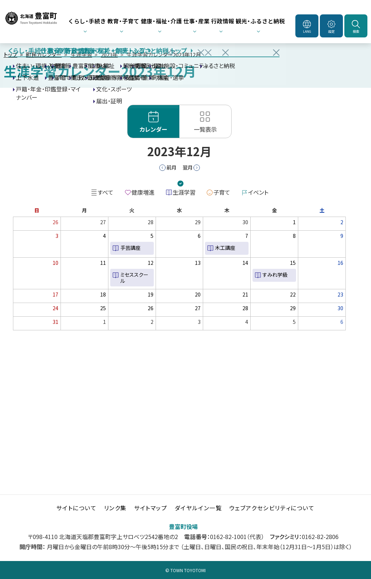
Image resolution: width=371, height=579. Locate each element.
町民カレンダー (44, 54)
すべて (105, 192)
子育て (221, 192)
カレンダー (153, 129)
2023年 (109, 54)
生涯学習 (81, 54)
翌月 (188, 167)
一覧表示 (205, 129)
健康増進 (143, 192)
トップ (10, 54)
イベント (258, 192)
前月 (171, 167)
